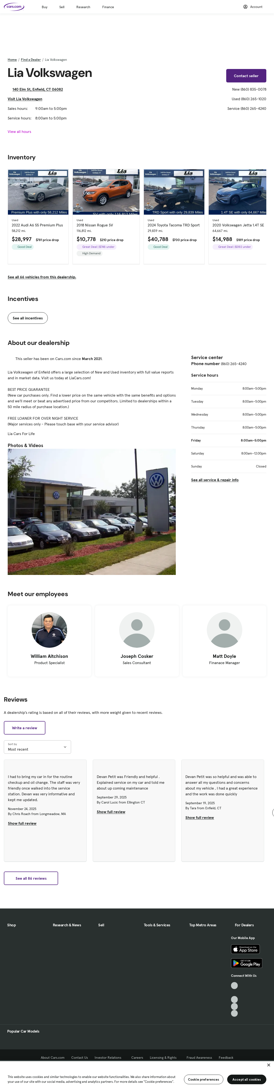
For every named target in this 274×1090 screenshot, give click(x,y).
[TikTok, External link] (234, 985)
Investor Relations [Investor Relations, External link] (110, 1057)
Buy (44, 7)
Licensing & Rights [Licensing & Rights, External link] (165, 1057)
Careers (137, 1057)
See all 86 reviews (31, 878)
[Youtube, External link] (234, 999)
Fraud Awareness (199, 1057)
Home (12, 59)
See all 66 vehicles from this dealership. (42, 276)
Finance (108, 7)
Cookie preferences (203, 1079)
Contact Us (79, 1057)
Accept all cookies (246, 1079)
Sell (61, 7)
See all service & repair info (215, 479)
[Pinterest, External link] (234, 1013)
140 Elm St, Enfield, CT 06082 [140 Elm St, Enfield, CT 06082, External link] (39, 89)
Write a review (24, 727)
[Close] (268, 1065)
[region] (137, 1075)
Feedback (226, 1057)
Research (83, 7)
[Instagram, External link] (234, 1006)
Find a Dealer (31, 59)
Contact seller (246, 75)
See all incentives (28, 318)
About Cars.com (53, 1057)
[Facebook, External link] (234, 992)
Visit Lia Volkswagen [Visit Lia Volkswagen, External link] (27, 98)
